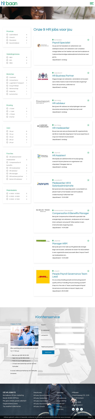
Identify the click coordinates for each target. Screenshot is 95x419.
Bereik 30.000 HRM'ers (11, 398)
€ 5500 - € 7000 (18, 199)
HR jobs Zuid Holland (40, 401)
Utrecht (18, 37)
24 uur (18, 142)
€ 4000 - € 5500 (18, 193)
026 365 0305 (76, 402)
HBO (18, 57)
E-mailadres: (45, 330)
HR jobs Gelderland (40, 398)
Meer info (60, 409)
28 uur (18, 139)
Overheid (18, 77)
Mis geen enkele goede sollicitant (14, 401)
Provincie (9, 31)
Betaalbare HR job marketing (13, 395)
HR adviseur (18, 170)
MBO (18, 63)
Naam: (43, 325)
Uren (8, 128)
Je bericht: (44, 335)
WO (18, 60)
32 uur (18, 134)
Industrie (18, 91)
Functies (9, 153)
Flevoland (18, 40)
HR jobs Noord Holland (41, 395)
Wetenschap (18, 88)
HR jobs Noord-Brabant (41, 404)
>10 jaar (18, 114)
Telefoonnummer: (47, 347)
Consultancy (18, 80)
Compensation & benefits (16, 164)
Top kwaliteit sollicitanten (12, 406)
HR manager (18, 173)
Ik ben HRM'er (61, 401)
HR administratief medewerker (16, 158)
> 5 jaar (18, 108)
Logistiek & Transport (18, 83)
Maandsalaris (11, 190)
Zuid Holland (18, 34)
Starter (18, 117)
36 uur (18, 131)
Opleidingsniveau (12, 54)
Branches (10, 74)
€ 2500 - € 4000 (18, 196)
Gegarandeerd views (10, 404)
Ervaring (9, 105)
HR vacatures (61, 398)
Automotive (18, 94)
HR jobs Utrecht (39, 406)
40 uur (18, 136)
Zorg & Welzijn (18, 85)
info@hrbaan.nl (25, 361)
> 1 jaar (18, 111)
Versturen (48, 352)
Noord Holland (18, 43)
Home (59, 395)
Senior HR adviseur (18, 179)
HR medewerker (18, 168)
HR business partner (18, 176)
